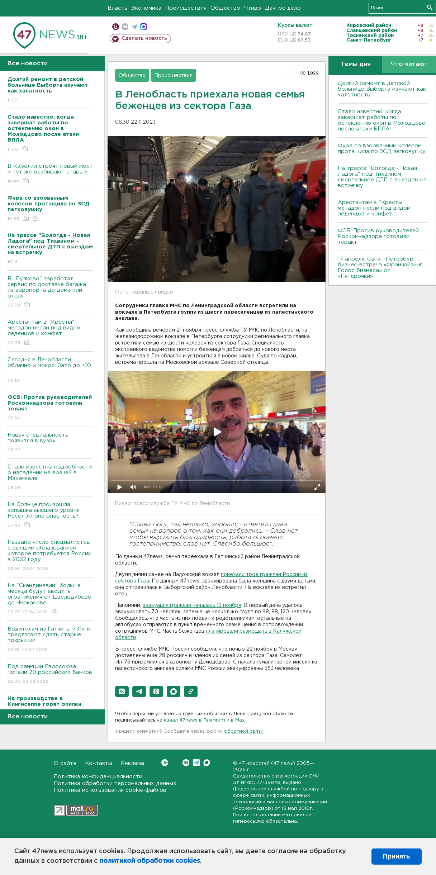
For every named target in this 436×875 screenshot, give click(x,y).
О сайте (65, 763)
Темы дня (355, 64)
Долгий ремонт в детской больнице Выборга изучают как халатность (382, 89)
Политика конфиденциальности (98, 776)
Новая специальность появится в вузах (50, 443)
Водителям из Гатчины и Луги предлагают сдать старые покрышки (50, 640)
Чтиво (252, 8)
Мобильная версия (115, 26)
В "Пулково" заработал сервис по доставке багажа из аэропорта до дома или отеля (50, 292)
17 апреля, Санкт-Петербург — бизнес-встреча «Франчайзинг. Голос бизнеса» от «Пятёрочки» (380, 268)
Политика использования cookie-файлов (110, 790)
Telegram (196, 762)
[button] (122, 691)
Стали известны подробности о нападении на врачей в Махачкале (50, 478)
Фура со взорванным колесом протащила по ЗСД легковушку (382, 148)
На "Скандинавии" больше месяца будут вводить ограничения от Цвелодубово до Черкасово (50, 599)
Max (206, 762)
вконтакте (125, 26)
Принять (396, 856)
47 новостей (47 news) (267, 763)
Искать (429, 7)
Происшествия (186, 8)
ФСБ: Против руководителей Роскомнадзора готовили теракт (378, 236)
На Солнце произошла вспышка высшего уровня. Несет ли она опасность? (50, 515)
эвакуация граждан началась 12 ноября (192, 605)
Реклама (132, 763)
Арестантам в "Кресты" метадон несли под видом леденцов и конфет (50, 333)
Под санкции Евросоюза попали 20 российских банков (50, 674)
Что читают (409, 64)
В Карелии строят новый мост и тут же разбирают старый (50, 174)
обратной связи (244, 731)
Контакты (98, 763)
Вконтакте (164, 762)
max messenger (143, 26)
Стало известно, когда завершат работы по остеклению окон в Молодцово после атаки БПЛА (382, 120)
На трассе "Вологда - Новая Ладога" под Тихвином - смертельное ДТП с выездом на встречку (382, 177)
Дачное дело (283, 8)
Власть (117, 8)
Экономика (146, 8)
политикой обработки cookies (149, 861)
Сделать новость (144, 38)
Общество (225, 8)
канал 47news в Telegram (194, 720)
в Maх (238, 720)
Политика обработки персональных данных (115, 783)
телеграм (134, 26)
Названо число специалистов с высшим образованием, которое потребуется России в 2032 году (50, 556)
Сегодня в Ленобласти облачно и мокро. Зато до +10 (50, 370)
